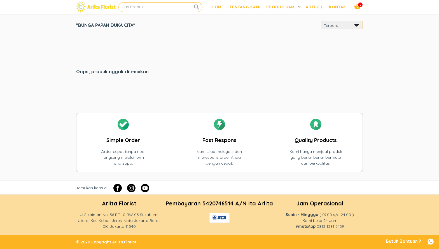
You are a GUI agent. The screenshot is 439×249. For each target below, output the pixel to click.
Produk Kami (281, 7)
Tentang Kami (245, 7)
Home (218, 7)
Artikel (314, 7)
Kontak (337, 7)
